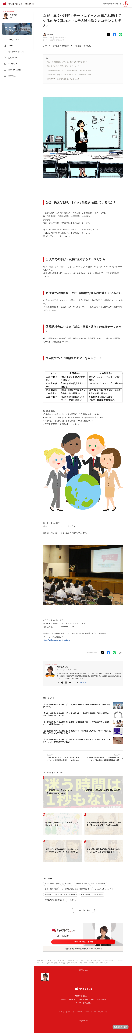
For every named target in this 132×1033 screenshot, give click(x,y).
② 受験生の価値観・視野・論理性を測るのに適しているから (69, 70)
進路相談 (68, 884)
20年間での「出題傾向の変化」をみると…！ (63, 79)
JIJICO (87, 1012)
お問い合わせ (101, 999)
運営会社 (63, 999)
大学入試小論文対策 (98, 884)
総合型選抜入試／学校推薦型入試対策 (75, 889)
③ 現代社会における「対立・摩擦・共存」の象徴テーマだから (70, 75)
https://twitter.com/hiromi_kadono (56, 640)
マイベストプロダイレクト (67, 1012)
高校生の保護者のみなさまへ (55, 900)
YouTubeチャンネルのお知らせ (92, 894)
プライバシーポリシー (85, 999)
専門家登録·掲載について (83, 996)
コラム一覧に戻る (83, 910)
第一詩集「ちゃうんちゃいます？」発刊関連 (61, 894)
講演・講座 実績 (51, 889)
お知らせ (73, 900)
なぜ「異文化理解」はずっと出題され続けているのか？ (67, 62)
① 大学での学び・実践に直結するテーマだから (64, 66)
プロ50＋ (80, 1012)
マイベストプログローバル (99, 1012)
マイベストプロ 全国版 (83, 1003)
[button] (83, 682)
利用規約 (72, 999)
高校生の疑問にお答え (53, 884)
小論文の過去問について (56, 40)
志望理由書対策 (81, 884)
